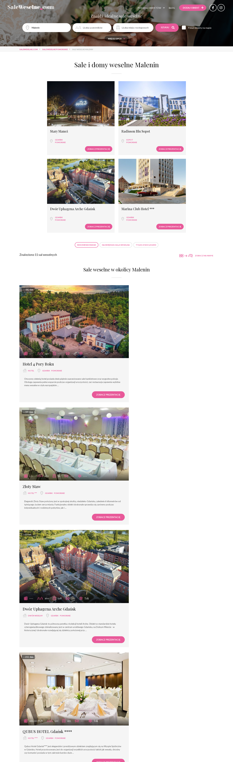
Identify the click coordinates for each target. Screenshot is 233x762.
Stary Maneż (33, 116)
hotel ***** (133, 721)
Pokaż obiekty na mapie (200, 27)
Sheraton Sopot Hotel (141, 714)
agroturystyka (136, 608)
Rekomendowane (86, 152)
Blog (169, 8)
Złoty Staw (132, 261)
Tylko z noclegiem (146, 152)
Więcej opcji (116, 38)
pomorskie (34, 127)
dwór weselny (35, 381)
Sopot (81, 124)
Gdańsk (33, 124)
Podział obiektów (147, 8)
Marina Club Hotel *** (186, 116)
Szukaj (168, 27)
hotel (31, 268)
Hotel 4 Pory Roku (38, 261)
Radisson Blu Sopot (87, 116)
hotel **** (133, 381)
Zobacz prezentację (50, 134)
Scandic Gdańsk (136, 489)
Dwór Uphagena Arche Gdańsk (138, 117)
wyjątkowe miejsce (37, 608)
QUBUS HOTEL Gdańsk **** (147, 374)
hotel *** (132, 268)
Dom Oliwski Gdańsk (141, 601)
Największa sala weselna (116, 152)
